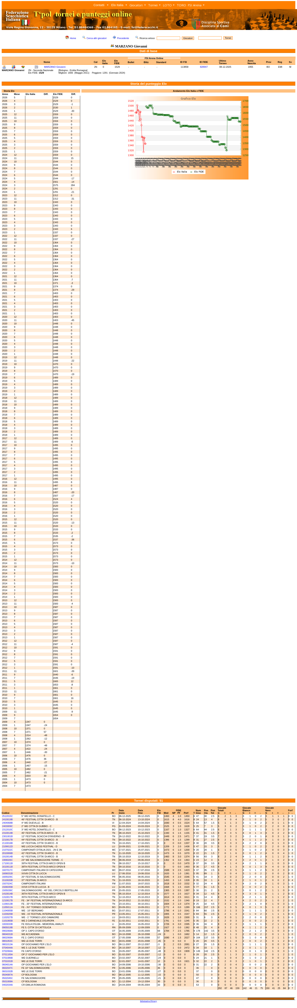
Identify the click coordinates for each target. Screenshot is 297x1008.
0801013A (7, 944)
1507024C (7, 883)
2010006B (7, 853)
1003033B (7, 924)
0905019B (7, 927)
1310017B (7, 897)
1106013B (7, 904)
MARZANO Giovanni (54, 67)
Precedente (123, 38)
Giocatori (136, 5)
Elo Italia (117, 5)
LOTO (167, 5)
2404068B (7, 823)
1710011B (7, 863)
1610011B (7, 866)
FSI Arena (194, 5)
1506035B (7, 887)
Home (73, 38)
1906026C (7, 860)
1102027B (7, 917)
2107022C (7, 850)
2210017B (7, 839)
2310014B (7, 833)
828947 (204, 67)
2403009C (7, 826)
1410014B (7, 893)
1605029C (7, 877)
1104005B (7, 910)
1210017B (7, 900)
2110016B (7, 843)
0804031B (7, 934)
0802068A (7, 937)
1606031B (7, 873)
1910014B (7, 856)
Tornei (153, 5)
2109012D (7, 846)
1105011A (7, 907)
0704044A (7, 947)
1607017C (7, 870)
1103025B (7, 914)
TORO (181, 5)
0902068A (7, 931)
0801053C (7, 941)
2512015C (7, 816)
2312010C (7, 829)
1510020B (7, 880)
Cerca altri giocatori (97, 38)
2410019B (7, 819)
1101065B (7, 920)
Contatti (98, 5)
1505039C (7, 890)
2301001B (7, 836)
